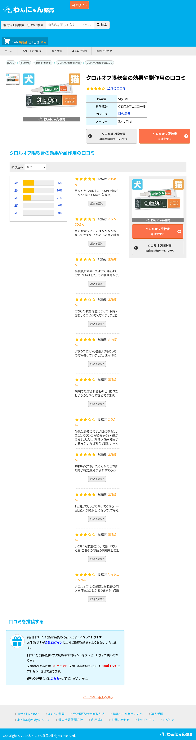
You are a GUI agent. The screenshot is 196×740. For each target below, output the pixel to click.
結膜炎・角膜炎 (43, 62)
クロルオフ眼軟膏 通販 (68, 62)
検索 (102, 24)
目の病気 (25, 62)
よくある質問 (79, 51)
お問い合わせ (104, 51)
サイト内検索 (13, 25)
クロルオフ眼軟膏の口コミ (100, 62)
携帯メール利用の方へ (128, 713)
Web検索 (35, 25)
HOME (10, 62)
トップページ (146, 719)
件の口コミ (116, 88)
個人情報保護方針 (70, 719)
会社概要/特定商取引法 (89, 713)
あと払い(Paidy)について (33, 719)
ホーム (8, 51)
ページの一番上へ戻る (98, 697)
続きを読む (97, 203)
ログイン (79, 5)
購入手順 (57, 51)
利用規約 (97, 719)
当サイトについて (32, 51)
